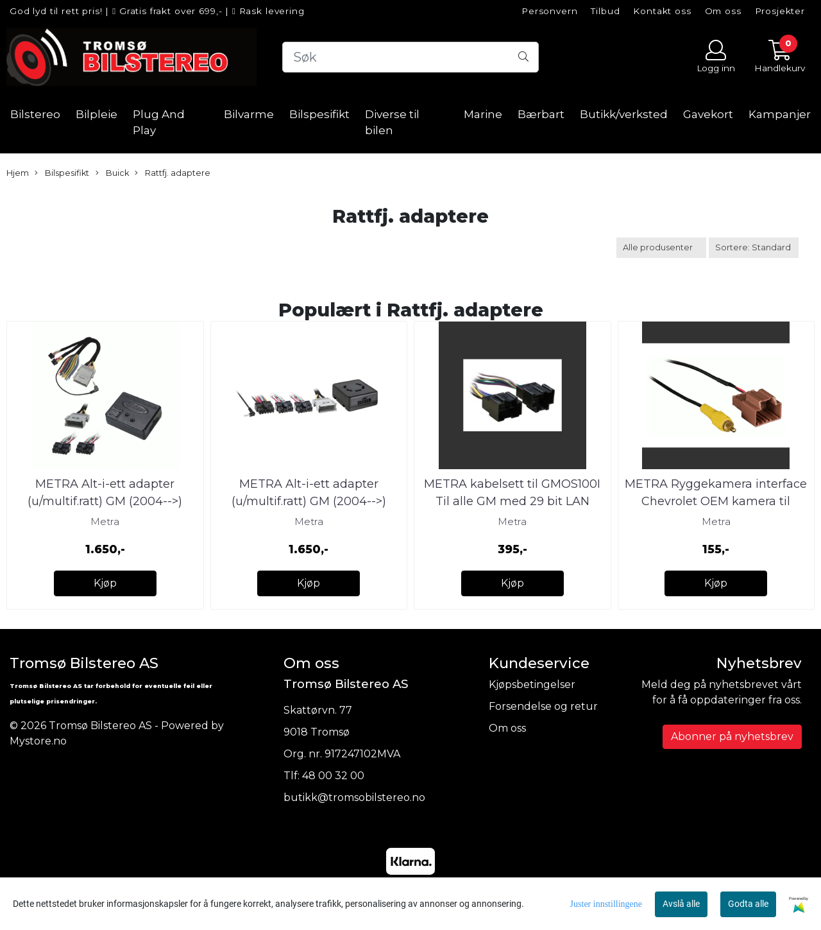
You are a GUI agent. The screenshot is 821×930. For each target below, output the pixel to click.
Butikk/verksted (624, 114)
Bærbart (541, 114)
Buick (112, 173)
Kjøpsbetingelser (532, 684)
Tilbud (605, 11)
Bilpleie (96, 114)
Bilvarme (249, 114)
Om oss (723, 11)
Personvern (549, 11)
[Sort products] (754, 247)
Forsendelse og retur (543, 706)
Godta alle (748, 904)
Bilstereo (35, 114)
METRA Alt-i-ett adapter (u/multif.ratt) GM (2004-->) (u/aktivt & (105, 501)
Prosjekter (780, 11)
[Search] (410, 57)
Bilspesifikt (319, 114)
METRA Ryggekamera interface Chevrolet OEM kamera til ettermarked (716, 501)
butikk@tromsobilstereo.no (354, 797)
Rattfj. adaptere (172, 173)
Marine (483, 114)
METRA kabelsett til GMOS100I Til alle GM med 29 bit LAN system (512, 501)
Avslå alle (681, 904)
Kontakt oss (662, 11)
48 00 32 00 (333, 776)
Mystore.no (38, 741)
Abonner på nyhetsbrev (732, 736)
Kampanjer (780, 114)
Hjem (17, 173)
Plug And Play (159, 122)
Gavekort (708, 114)
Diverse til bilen (392, 122)
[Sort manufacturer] (661, 247)
